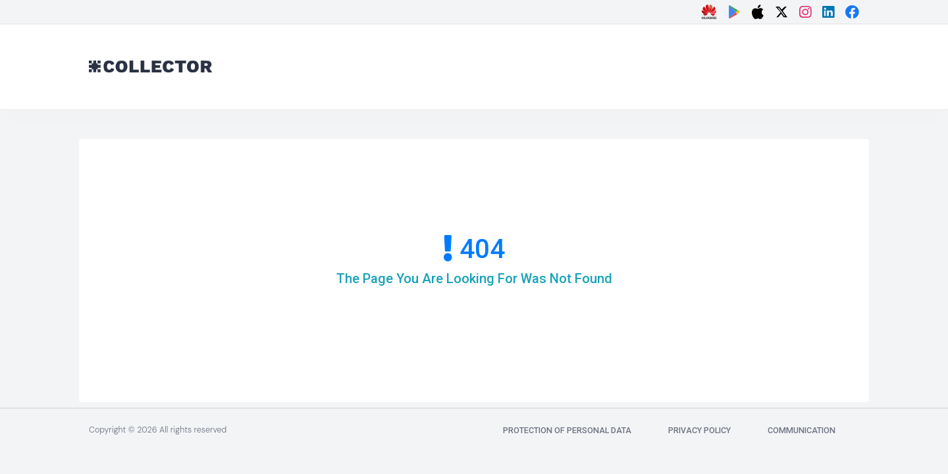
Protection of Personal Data (567, 430)
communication (801, 430)
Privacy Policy (699, 430)
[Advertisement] (599, 64)
